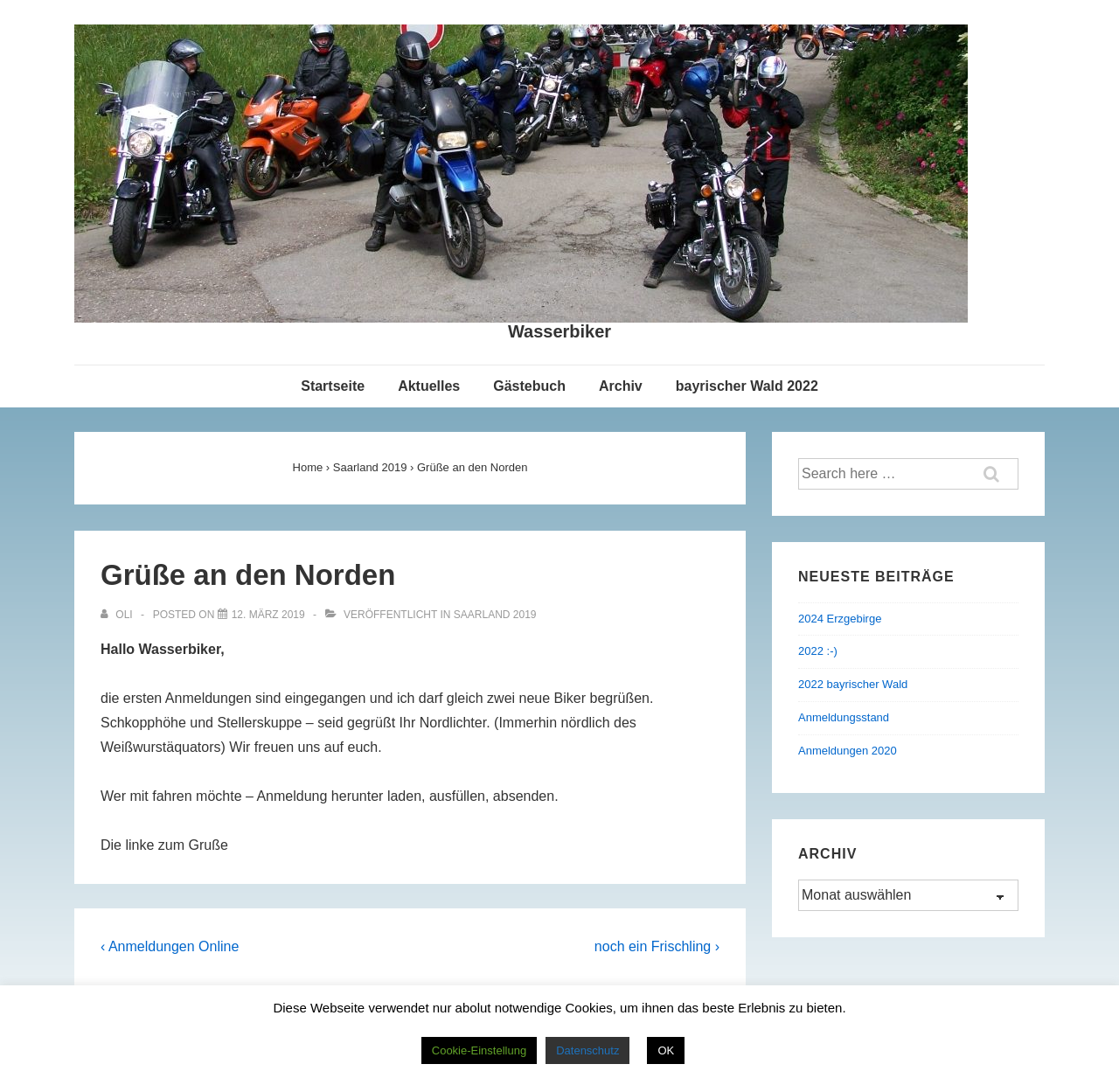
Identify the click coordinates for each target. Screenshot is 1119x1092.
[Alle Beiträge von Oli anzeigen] (118, 615)
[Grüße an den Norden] (268, 615)
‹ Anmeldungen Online (170, 946)
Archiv (621, 386)
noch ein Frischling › (656, 946)
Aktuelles (429, 386)
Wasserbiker (559, 331)
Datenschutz (587, 1050)
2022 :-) (818, 650)
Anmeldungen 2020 (847, 750)
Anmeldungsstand (843, 717)
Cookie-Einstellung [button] (479, 1050)
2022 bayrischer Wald (852, 684)
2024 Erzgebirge (839, 618)
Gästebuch (529, 386)
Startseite (333, 386)
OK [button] (665, 1050)
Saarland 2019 (495, 615)
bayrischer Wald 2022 (747, 386)
